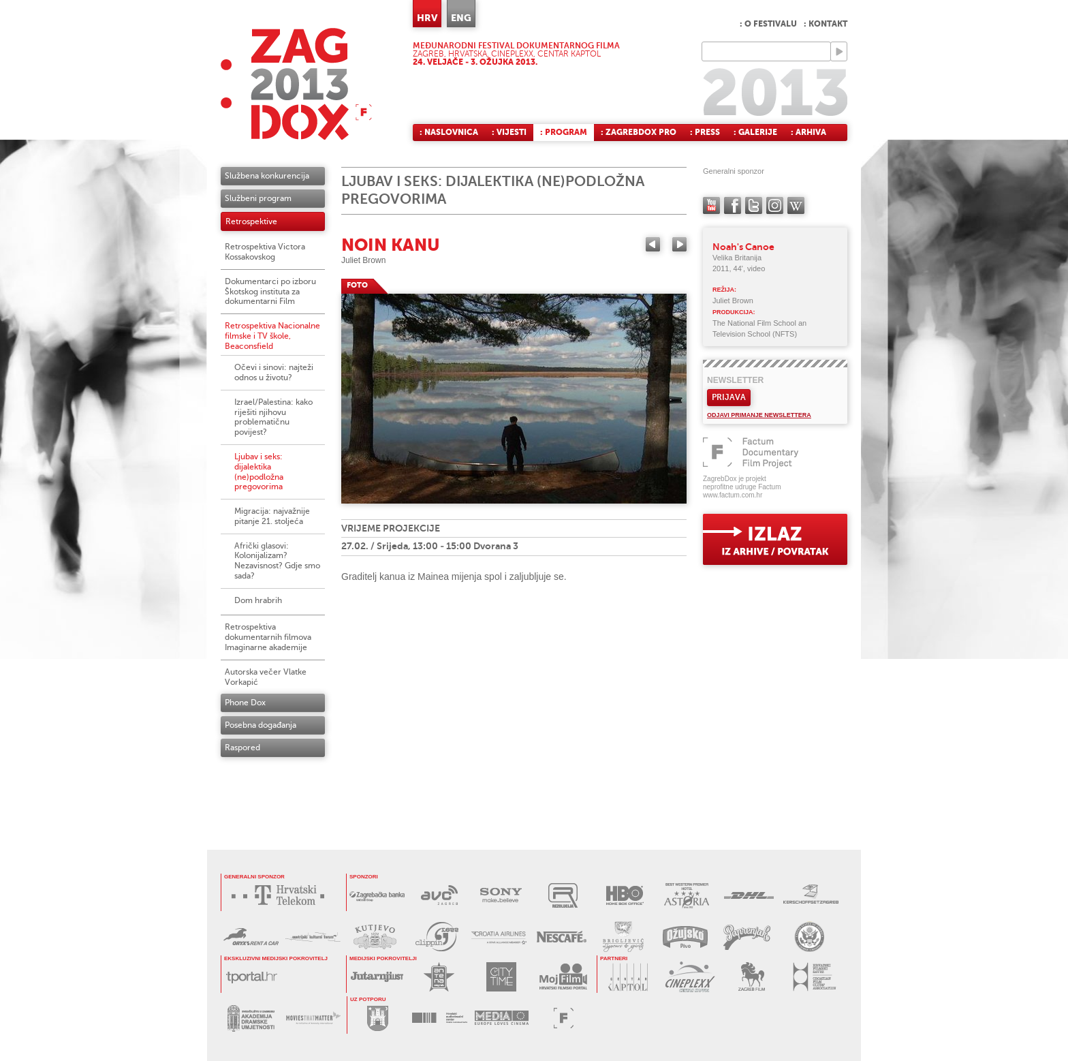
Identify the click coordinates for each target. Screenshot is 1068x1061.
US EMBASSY (808, 936)
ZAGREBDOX (296, 83)
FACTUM (563, 1017)
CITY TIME (501, 977)
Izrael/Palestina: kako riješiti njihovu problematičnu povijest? (273, 417)
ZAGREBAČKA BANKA (377, 895)
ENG (461, 17)
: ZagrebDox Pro (638, 132)
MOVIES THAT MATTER (313, 1018)
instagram (774, 205)
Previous (653, 244)
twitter (753, 205)
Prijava (729, 397)
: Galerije (755, 132)
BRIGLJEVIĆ (622, 936)
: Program (563, 132)
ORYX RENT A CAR (251, 936)
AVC (439, 895)
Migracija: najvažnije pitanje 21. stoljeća (272, 516)
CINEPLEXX (689, 977)
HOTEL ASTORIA (686, 895)
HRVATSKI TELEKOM (281, 895)
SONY (501, 895)
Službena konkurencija (267, 176)
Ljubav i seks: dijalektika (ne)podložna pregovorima (258, 471)
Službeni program (258, 198)
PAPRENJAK (746, 936)
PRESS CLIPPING (437, 936)
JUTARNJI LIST (377, 977)
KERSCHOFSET (810, 895)
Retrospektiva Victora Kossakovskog (265, 252)
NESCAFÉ (560, 936)
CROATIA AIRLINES (499, 936)
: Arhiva (808, 132)
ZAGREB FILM (751, 977)
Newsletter (735, 380)
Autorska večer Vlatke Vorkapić (266, 677)
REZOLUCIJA (563, 895)
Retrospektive (251, 221)
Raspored (242, 747)
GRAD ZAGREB (377, 1017)
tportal (251, 977)
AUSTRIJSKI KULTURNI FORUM (313, 936)
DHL (748, 895)
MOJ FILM (563, 977)
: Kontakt (825, 24)
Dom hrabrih (258, 600)
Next (679, 244)
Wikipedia (795, 205)
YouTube (711, 205)
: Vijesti (509, 132)
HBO (625, 895)
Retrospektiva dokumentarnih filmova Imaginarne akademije (268, 637)
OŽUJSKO (684, 936)
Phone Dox (245, 702)
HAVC (439, 1017)
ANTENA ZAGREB (439, 977)
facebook (732, 205)
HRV (427, 17)
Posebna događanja (260, 725)
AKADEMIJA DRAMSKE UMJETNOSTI (251, 1018)
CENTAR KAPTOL (627, 977)
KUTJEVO (375, 936)
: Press (705, 132)
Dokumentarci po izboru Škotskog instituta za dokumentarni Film (270, 292)
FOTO (357, 285)
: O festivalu (768, 24)
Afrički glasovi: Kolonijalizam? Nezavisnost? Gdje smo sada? (277, 561)
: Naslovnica (449, 132)
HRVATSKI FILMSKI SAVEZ (813, 977)
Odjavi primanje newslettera (759, 415)
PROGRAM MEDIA (501, 1017)
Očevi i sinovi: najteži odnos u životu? (273, 372)
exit (775, 539)
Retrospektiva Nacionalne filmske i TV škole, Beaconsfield (272, 336)
